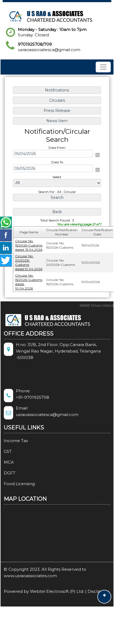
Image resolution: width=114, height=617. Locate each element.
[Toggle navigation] (103, 67)
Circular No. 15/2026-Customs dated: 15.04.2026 (28, 245)
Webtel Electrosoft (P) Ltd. (57, 591)
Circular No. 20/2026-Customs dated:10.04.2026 (28, 262)
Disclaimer (98, 591)
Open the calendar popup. (98, 155)
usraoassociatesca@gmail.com (49, 49)
